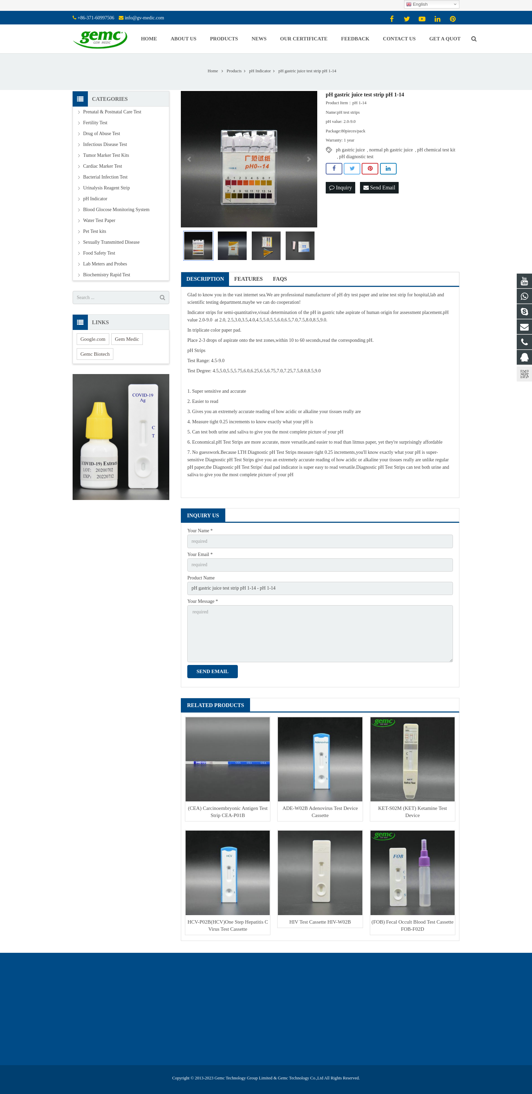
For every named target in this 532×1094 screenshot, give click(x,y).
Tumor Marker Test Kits (106, 155)
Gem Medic (127, 339)
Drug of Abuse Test (101, 133)
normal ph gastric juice (391, 149)
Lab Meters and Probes (105, 263)
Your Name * (200, 530)
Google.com (93, 339)
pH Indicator (95, 198)
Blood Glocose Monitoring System (116, 209)
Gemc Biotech (95, 354)
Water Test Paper (99, 220)
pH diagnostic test (356, 156)
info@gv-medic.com (144, 17)
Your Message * (202, 601)
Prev (189, 159)
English (417, 4)
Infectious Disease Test (105, 144)
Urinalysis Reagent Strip (106, 187)
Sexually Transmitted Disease (111, 242)
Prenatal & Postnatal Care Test (112, 111)
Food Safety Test (99, 253)
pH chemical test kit (436, 149)
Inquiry (340, 187)
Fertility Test (95, 122)
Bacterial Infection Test (105, 177)
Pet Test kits (94, 231)
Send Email (379, 187)
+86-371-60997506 (96, 17)
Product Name (200, 577)
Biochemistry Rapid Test (106, 274)
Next (308, 159)
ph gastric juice (350, 149)
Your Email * (200, 554)
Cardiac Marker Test (102, 166)
